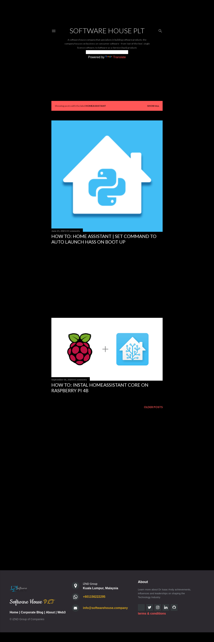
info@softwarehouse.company (105, 608)
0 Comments (73, 230)
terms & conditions (152, 613)
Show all (153, 105)
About (50, 612)
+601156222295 (94, 596)
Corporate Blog (32, 612)
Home (14, 612)
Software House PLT (107, 30)
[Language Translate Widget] (107, 52)
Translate (115, 57)
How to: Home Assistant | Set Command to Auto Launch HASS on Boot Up (103, 239)
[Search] (160, 30)
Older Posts (153, 407)
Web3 (61, 612)
